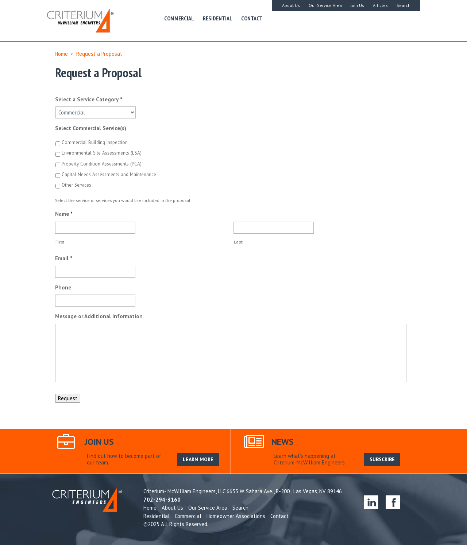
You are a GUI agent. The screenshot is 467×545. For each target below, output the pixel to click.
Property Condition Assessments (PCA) (102, 164)
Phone (63, 287)
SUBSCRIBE (382, 459)
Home (61, 53)
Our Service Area (325, 5)
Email (63, 258)
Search (403, 5)
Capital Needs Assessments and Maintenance (109, 174)
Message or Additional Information (99, 316)
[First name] (95, 228)
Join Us (357, 5)
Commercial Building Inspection (95, 142)
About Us (291, 5)
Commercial (179, 18)
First (60, 242)
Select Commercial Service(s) (90, 128)
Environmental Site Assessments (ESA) (102, 153)
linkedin (371, 502)
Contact (251, 18)
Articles (380, 5)
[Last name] (274, 228)
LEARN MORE (198, 459)
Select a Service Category (88, 99)
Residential (217, 18)
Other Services (76, 185)
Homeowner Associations (236, 516)
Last (238, 242)
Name (64, 213)
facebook (393, 502)
